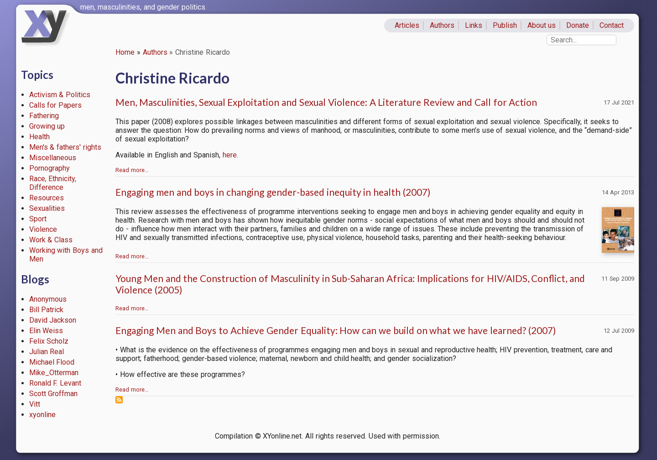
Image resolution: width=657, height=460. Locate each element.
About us (541, 25)
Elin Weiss (46, 330)
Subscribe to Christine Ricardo (119, 399)
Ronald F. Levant (55, 383)
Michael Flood (52, 362)
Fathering (44, 115)
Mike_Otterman (53, 372)
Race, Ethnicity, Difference (53, 183)
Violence (43, 229)
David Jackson (53, 320)
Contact (612, 25)
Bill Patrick (46, 309)
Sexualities (47, 208)
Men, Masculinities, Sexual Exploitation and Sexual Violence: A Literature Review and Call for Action (326, 102)
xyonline (42, 414)
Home (125, 52)
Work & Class (51, 239)
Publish (505, 25)
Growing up (47, 126)
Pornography (49, 168)
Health (39, 136)
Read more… (132, 170)
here (230, 155)
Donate (577, 25)
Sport (38, 218)
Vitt (34, 404)
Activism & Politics (60, 94)
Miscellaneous (52, 157)
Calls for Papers (55, 105)
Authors (442, 25)
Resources (46, 197)
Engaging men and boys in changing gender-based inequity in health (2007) (272, 192)
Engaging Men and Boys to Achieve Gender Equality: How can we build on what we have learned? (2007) (335, 330)
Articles (407, 25)
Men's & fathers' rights (65, 147)
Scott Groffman (53, 393)
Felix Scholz (49, 341)
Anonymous (48, 299)
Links (473, 25)
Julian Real (46, 351)
